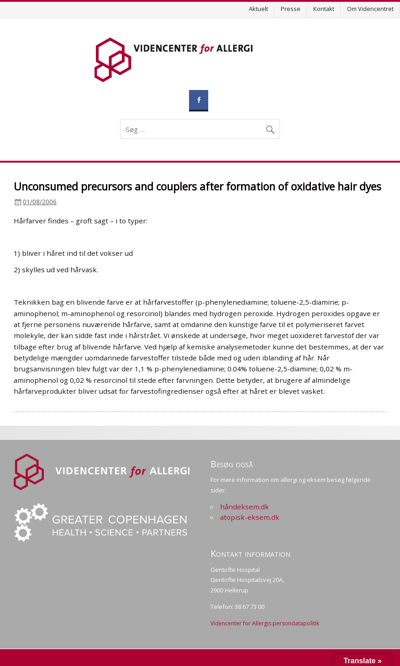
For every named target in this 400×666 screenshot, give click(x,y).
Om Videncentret (370, 9)
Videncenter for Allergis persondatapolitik (265, 623)
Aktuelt (258, 9)
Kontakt (323, 9)
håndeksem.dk (244, 506)
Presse (290, 9)
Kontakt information (250, 553)
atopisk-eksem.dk (249, 517)
